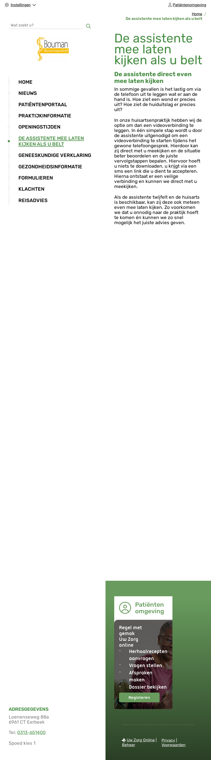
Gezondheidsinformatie (50, 167)
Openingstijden (39, 127)
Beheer (128, 745)
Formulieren (35, 178)
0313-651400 (31, 732)
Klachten (31, 189)
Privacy (168, 740)
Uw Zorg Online (141, 740)
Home (25, 82)
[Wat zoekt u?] (46, 25)
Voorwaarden (174, 745)
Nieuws (27, 93)
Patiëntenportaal (42, 104)
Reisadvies (33, 200)
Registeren (144, 698)
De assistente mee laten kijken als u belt (51, 141)
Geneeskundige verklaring (54, 155)
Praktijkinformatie (44, 116)
